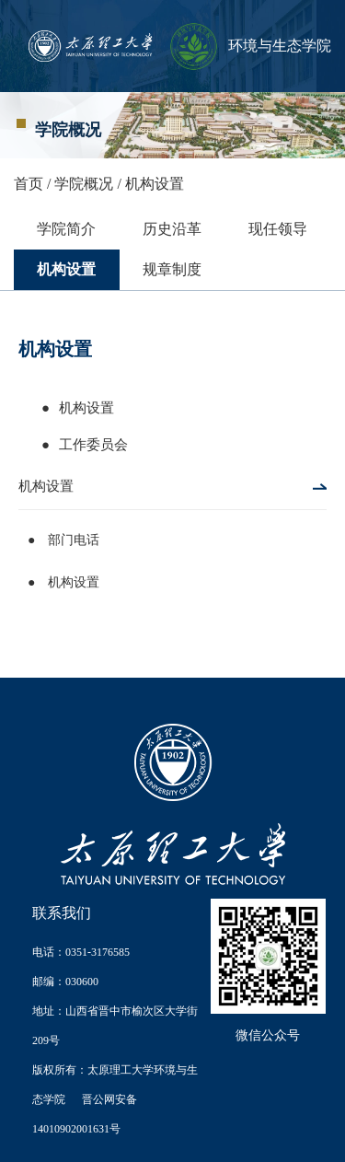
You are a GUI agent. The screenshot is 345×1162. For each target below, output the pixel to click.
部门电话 (71, 540)
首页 (28, 184)
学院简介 (66, 229)
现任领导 (277, 229)
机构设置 (154, 184)
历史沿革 (172, 229)
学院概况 (83, 184)
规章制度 (172, 269)
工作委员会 (93, 444)
